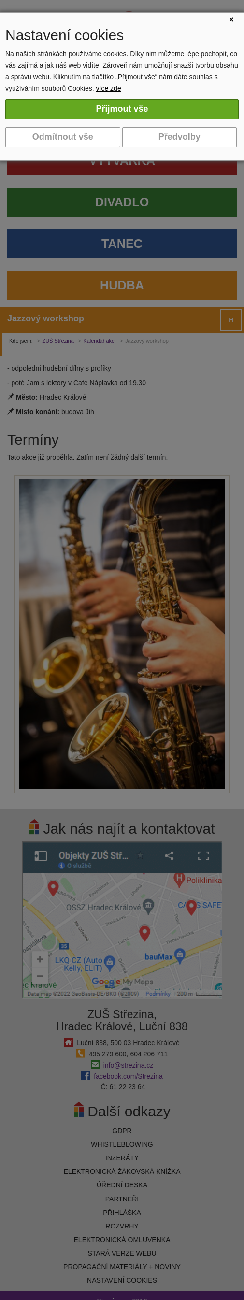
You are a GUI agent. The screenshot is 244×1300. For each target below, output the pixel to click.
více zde (108, 88)
